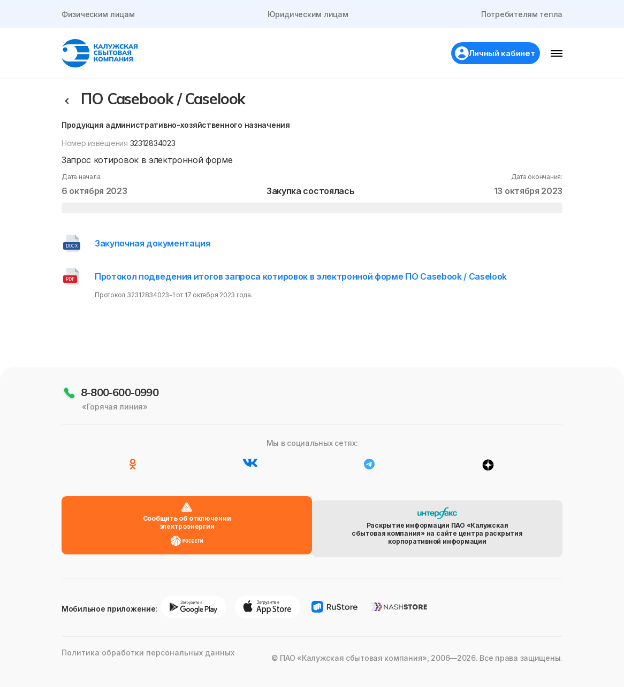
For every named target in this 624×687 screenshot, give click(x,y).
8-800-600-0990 (119, 424)
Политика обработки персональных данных (139, 671)
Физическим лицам (99, 14)
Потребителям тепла (520, 14)
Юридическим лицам (308, 14)
